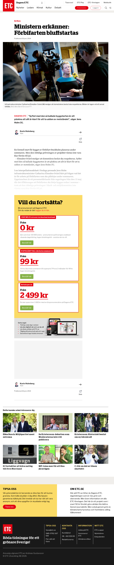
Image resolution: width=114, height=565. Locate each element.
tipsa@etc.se (51, 530)
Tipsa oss (9, 507)
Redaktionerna (67, 540)
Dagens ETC (29, 2)
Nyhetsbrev (99, 533)
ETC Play (80, 3)
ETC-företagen (94, 3)
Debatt (58, 7)
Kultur (49, 7)
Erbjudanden (100, 537)
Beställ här (27, 243)
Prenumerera (81, 8)
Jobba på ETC (83, 530)
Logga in (96, 8)
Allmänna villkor (84, 539)
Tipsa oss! (69, 3)
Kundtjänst (66, 533)
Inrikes (17, 21)
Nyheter (20, 7)
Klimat (40, 7)
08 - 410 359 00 (68, 536)
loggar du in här (43, 210)
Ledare (30, 7)
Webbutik (107, 3)
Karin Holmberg (27, 131)
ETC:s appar (99, 530)
